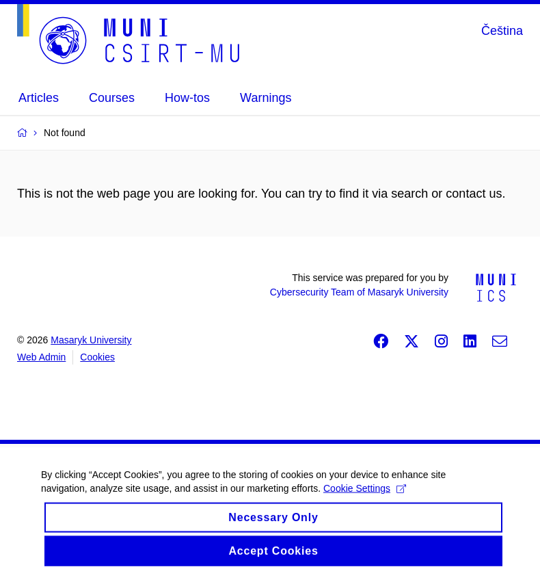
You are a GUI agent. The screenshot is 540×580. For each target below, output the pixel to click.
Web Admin (41, 357)
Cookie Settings (364, 496)
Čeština (502, 31)
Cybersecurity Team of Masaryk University (359, 292)
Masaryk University (91, 339)
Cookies (97, 357)
